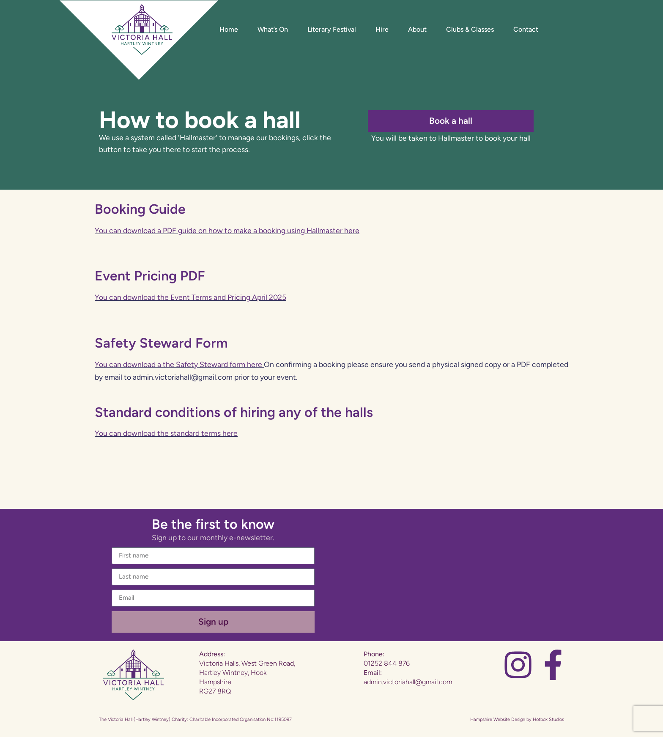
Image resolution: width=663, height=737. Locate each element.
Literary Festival (331, 29)
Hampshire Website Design (497, 719)
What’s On (273, 29)
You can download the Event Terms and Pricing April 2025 (190, 297)
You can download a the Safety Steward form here (178, 364)
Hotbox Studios (548, 719)
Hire (382, 29)
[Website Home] (142, 29)
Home (228, 29)
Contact (525, 29)
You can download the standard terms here (166, 433)
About (417, 29)
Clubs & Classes (470, 29)
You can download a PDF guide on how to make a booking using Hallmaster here (227, 230)
